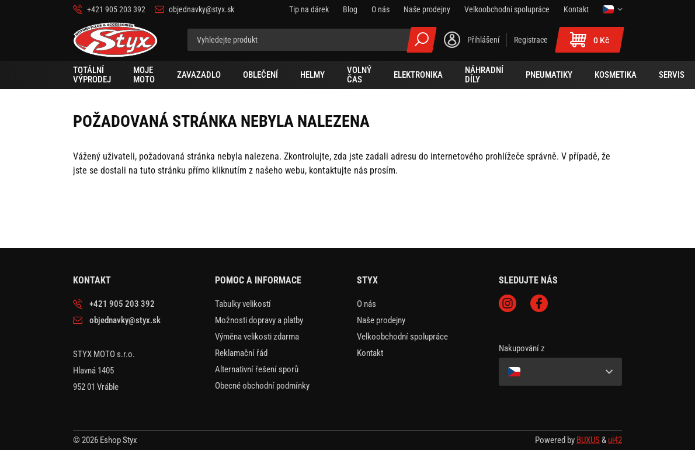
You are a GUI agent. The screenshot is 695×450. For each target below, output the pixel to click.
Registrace (531, 39)
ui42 (615, 440)
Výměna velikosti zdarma (257, 336)
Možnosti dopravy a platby (259, 320)
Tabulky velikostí (243, 304)
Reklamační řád (241, 353)
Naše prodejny (381, 320)
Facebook (539, 303)
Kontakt (370, 353)
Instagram (507, 303)
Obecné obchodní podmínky (262, 385)
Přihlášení (483, 39)
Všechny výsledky (422, 40)
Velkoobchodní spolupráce (402, 336)
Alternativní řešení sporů (256, 369)
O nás (366, 304)
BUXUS (588, 440)
